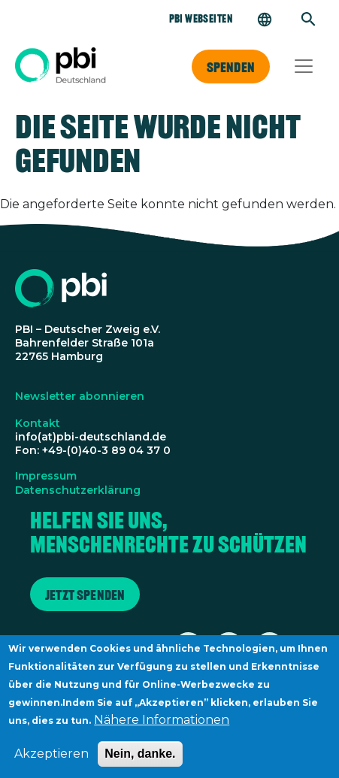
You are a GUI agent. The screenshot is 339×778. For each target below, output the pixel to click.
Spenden (231, 67)
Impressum (46, 476)
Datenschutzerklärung (78, 490)
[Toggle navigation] (303, 66)
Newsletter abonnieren (79, 396)
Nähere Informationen (161, 726)
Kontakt (37, 423)
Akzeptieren (51, 760)
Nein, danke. (139, 760)
